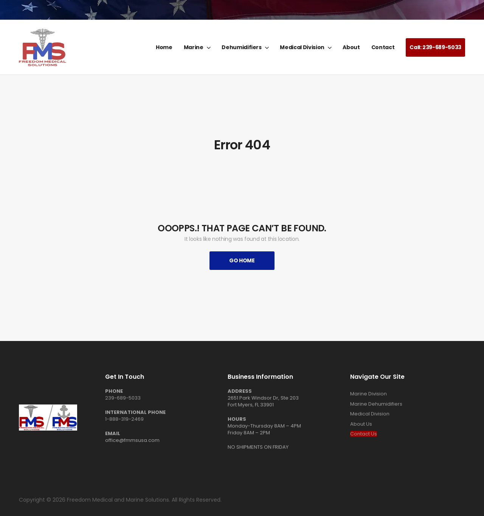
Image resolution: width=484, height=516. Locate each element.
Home (164, 47)
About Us (361, 424)
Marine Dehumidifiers (376, 404)
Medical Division (302, 47)
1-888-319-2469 (124, 419)
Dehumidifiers (241, 47)
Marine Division (368, 394)
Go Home (242, 260)
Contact (383, 47)
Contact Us (363, 434)
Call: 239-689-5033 (435, 47)
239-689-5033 (123, 397)
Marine (193, 47)
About (351, 47)
